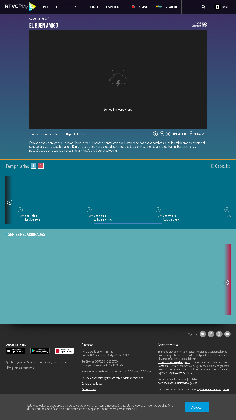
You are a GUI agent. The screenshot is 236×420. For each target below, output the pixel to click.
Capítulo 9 (100, 215)
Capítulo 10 (169, 215)
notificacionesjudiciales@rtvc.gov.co (177, 383)
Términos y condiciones (53, 362)
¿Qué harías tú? (39, 18)
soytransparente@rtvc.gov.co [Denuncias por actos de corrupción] (213, 389)
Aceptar (197, 407)
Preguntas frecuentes (20, 368)
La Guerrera (32, 219)
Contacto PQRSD (167, 366)
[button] (9, 202)
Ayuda (9, 362)
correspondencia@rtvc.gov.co (174, 362)
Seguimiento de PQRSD (181, 373)
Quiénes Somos (26, 362)
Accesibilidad (89, 389)
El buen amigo (103, 219)
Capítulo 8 (31, 215)
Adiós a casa (171, 219)
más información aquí (125, 409)
